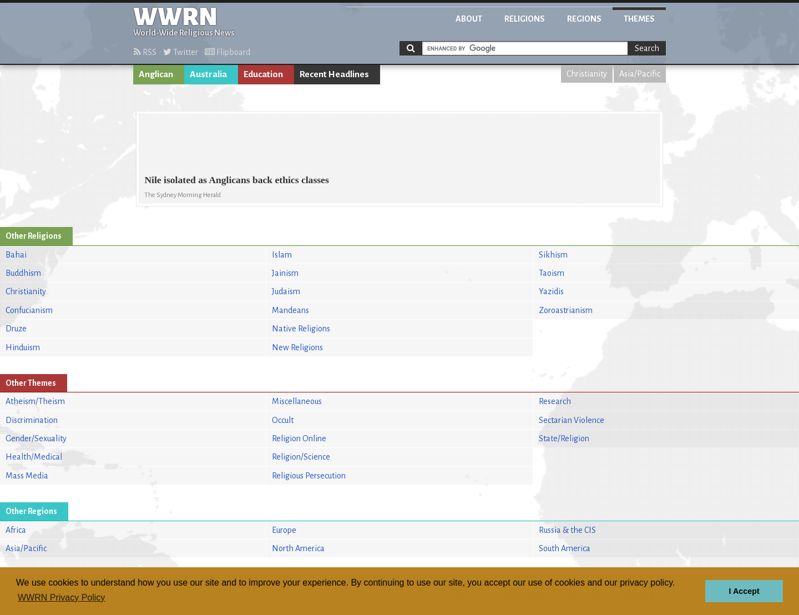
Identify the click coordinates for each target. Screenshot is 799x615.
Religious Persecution (309, 475)
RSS (145, 52)
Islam (282, 254)
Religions (524, 18)
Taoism (551, 273)
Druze (16, 328)
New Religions (297, 347)
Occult (283, 420)
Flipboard (227, 52)
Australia (208, 74)
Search (647, 48)
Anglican (156, 74)
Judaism (286, 291)
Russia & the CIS (567, 530)
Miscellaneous (297, 401)
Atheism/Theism (35, 401)
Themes (639, 18)
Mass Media (27, 475)
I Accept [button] (744, 591)
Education (263, 74)
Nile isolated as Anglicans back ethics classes (236, 179)
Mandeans (290, 310)
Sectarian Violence (571, 420)
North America (298, 548)
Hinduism (23, 347)
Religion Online (299, 438)
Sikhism (553, 254)
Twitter (180, 52)
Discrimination (32, 420)
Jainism (285, 273)
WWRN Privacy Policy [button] (61, 597)
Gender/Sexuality (36, 438)
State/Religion (564, 438)
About (469, 18)
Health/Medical (34, 456)
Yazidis (551, 291)
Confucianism (29, 310)
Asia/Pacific (639, 73)
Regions (584, 18)
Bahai (16, 254)
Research (555, 401)
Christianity (587, 73)
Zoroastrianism (566, 310)
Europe (284, 530)
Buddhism (23, 273)
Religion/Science (301, 456)
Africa (16, 530)
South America (564, 548)
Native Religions (301, 328)
